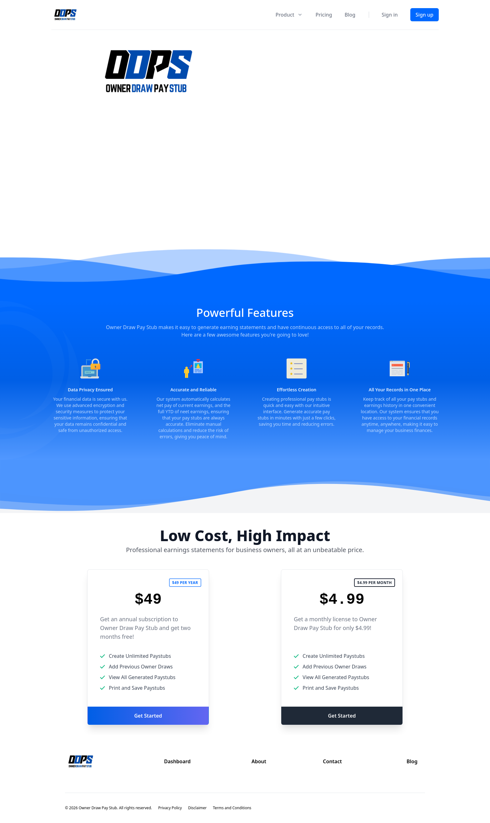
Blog (350, 14)
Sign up (424, 14)
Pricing (324, 14)
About (259, 761)
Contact (332, 761)
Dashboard (177, 761)
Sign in (390, 14)
